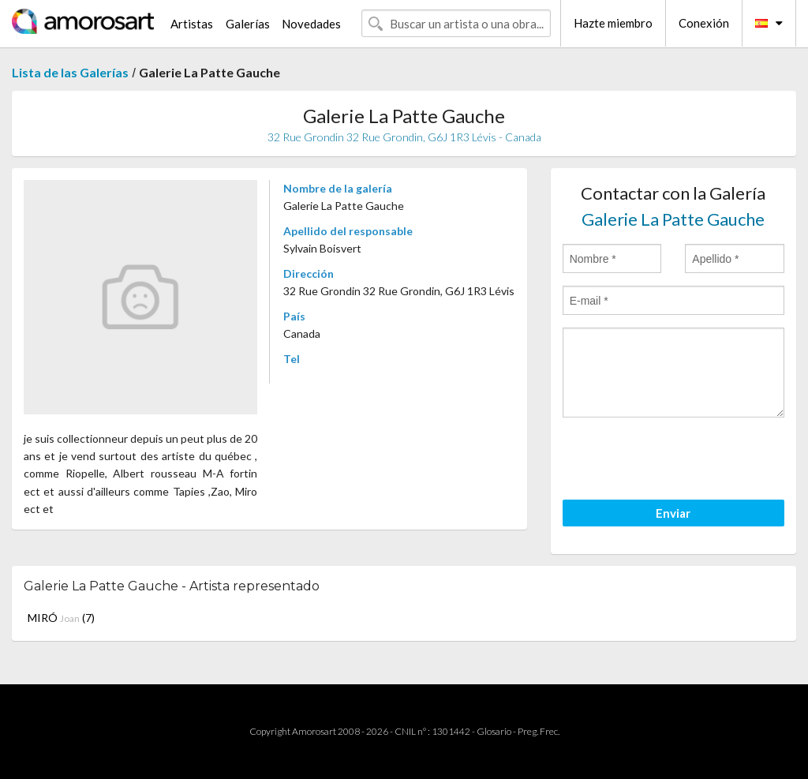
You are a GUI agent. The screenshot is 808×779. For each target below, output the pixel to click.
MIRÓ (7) (61, 617)
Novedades (311, 24)
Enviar (673, 513)
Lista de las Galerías (70, 72)
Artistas (191, 24)
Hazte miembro (613, 23)
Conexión (704, 23)
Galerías (248, 24)
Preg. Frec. (538, 731)
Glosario (494, 731)
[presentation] (682, 461)
